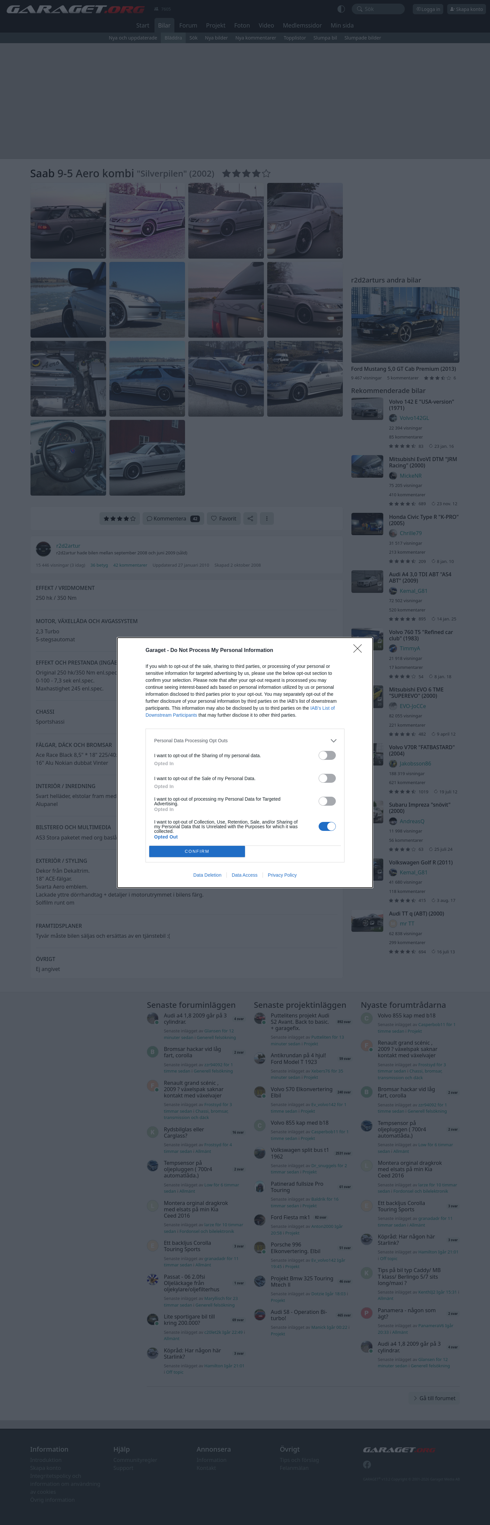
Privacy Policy (282, 875)
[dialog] (245, 763)
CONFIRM (197, 851)
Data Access (245, 875)
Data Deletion (207, 875)
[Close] (359, 650)
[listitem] (245, 740)
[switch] (327, 755)
